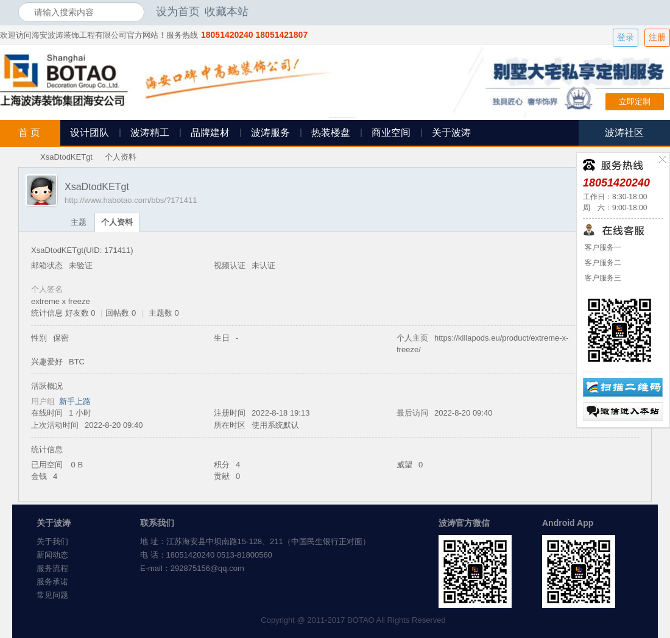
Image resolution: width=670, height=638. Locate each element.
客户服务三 (602, 278)
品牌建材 (210, 132)
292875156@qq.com (207, 568)
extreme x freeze (60, 301)
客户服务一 (602, 247)
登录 (625, 37)
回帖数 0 (120, 312)
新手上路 (75, 401)
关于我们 (52, 541)
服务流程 (52, 568)
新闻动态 (52, 554)
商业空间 (391, 132)
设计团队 (89, 132)
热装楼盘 (330, 132)
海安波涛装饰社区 (23, 157)
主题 (78, 222)
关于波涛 (451, 132)
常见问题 (52, 595)
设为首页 (178, 11)
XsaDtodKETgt (66, 156)
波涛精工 (149, 132)
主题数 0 (164, 312)
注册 (657, 37)
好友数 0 (80, 312)
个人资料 (117, 222)
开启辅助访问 (649, 11)
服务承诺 (52, 581)
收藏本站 (227, 11)
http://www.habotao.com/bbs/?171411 (131, 200)
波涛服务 (270, 132)
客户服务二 (602, 262)
